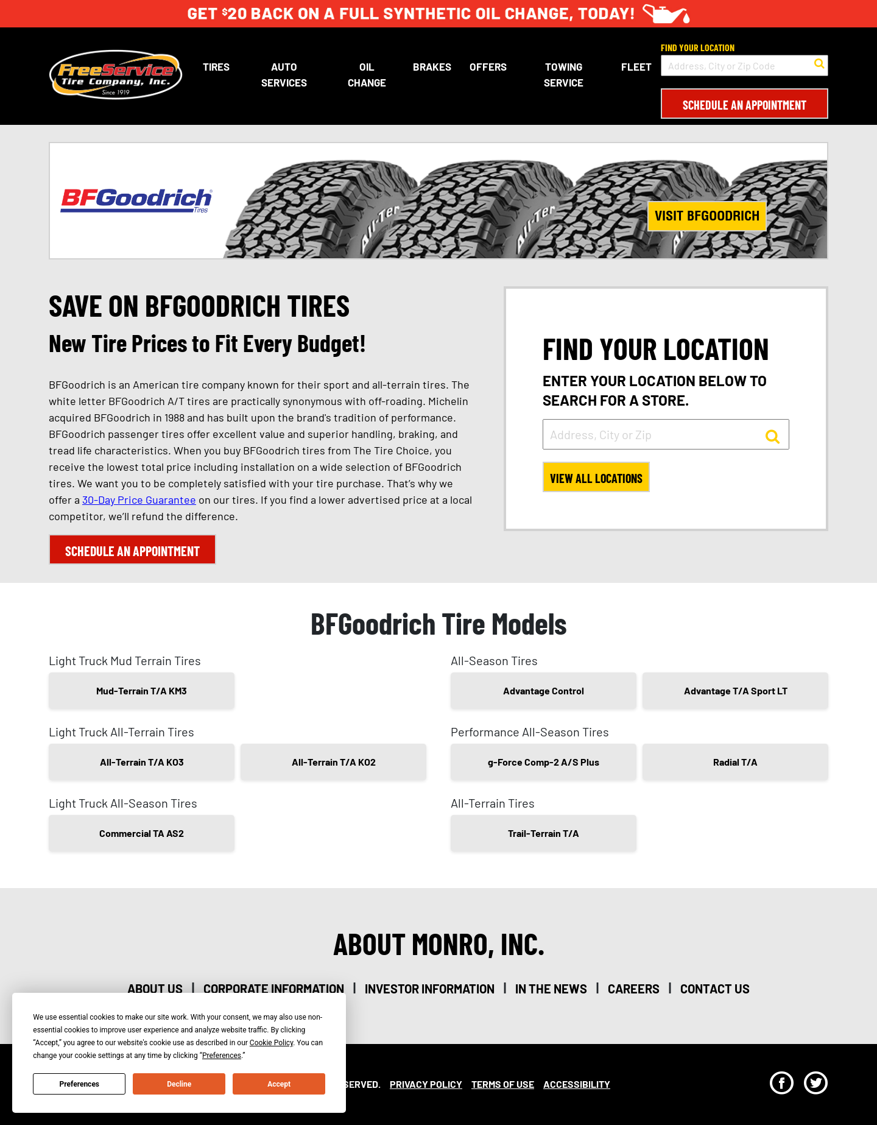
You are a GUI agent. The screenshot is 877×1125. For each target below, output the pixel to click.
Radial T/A (735, 761)
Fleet (636, 66)
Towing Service (563, 74)
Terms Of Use (502, 1084)
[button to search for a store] (819, 62)
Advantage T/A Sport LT (735, 690)
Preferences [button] (221, 1055)
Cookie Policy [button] (271, 1043)
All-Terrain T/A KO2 (334, 761)
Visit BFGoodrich (707, 215)
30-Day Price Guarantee (139, 499)
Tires (216, 66)
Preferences (80, 1084)
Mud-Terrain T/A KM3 (141, 690)
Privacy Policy (426, 1084)
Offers (488, 66)
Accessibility (576, 1084)
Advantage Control (543, 690)
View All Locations (596, 478)
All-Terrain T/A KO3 (142, 761)
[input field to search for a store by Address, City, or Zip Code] (744, 65)
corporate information (273, 988)
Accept (279, 1084)
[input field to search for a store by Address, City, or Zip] (666, 434)
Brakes (432, 66)
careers (634, 988)
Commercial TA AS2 (141, 833)
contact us (715, 988)
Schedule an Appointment (744, 104)
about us (155, 988)
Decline (179, 1084)
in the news (551, 988)
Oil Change (367, 74)
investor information (430, 988)
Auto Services (284, 74)
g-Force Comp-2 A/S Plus (543, 761)
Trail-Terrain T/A (543, 833)
